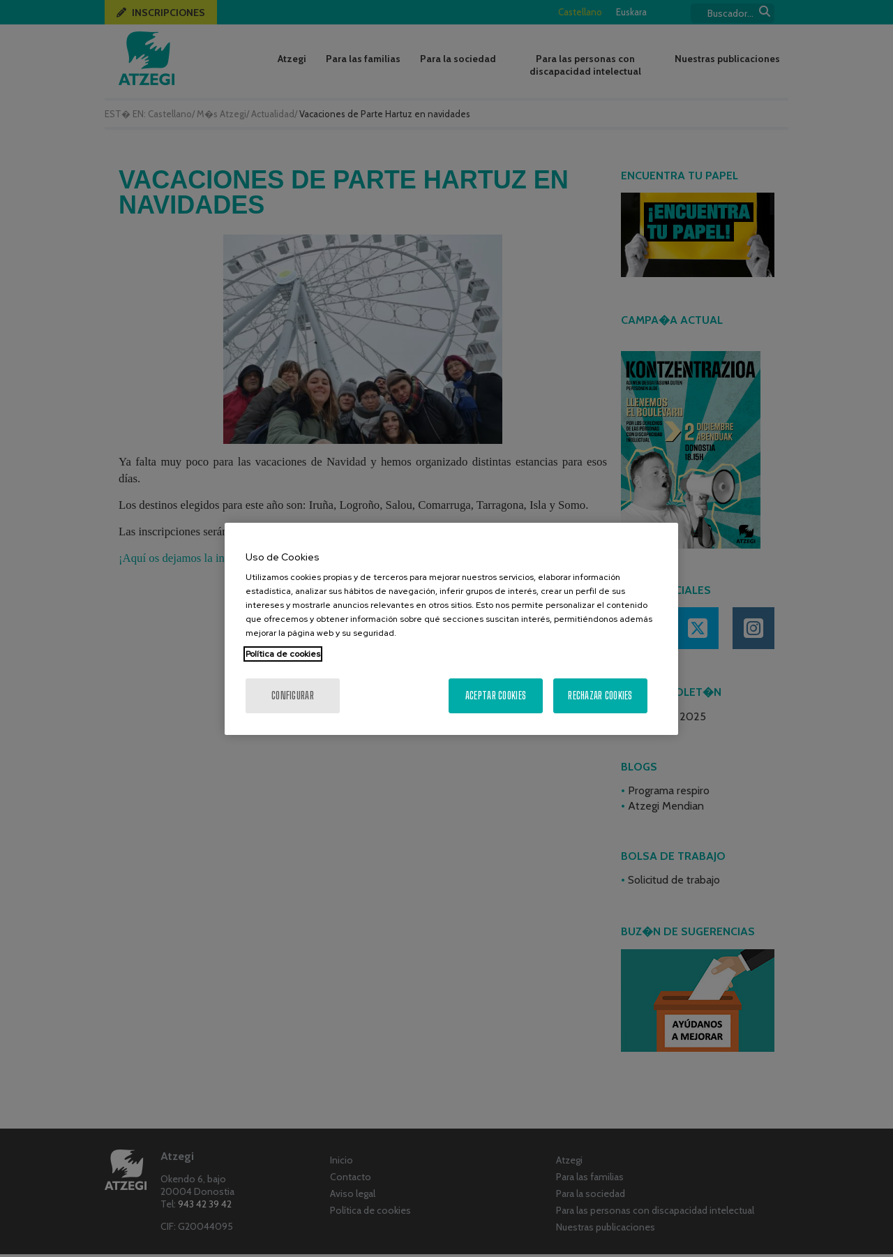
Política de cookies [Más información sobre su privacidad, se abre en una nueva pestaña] (283, 654)
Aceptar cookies (495, 695)
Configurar (292, 695)
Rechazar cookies (600, 695)
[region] (451, 629)
